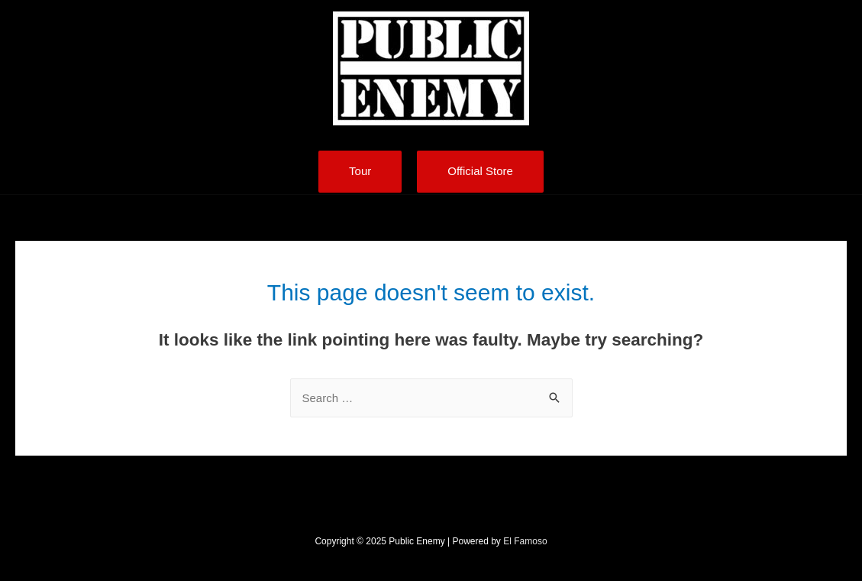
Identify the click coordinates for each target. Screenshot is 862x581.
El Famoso (525, 541)
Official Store (480, 170)
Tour (360, 170)
